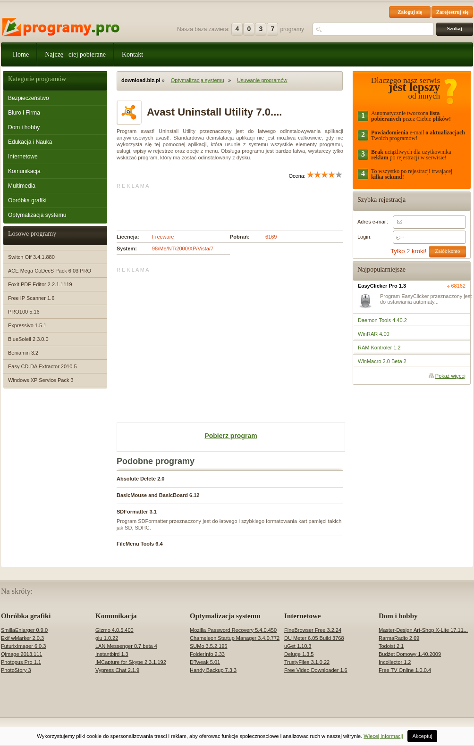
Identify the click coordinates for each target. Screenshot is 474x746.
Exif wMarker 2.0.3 (22, 638)
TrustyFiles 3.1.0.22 (307, 662)
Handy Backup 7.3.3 (213, 670)
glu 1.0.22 (106, 638)
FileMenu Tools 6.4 (140, 544)
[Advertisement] (227, 203)
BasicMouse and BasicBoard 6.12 (158, 495)
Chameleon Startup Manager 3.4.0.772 (234, 638)
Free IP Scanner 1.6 (31, 298)
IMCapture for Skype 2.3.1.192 (130, 662)
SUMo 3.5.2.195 (209, 646)
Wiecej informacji (383, 736)
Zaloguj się (410, 12)
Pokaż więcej (450, 376)
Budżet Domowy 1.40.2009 (410, 654)
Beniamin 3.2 (23, 353)
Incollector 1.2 (395, 662)
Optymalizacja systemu (37, 215)
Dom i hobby (24, 127)
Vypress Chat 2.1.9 (117, 670)
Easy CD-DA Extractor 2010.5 (42, 366)
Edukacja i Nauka (30, 142)
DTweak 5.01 (205, 662)
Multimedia (21, 185)
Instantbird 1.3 (111, 654)
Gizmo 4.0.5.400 (114, 630)
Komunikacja (24, 171)
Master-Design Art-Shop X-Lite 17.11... (423, 630)
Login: (364, 237)
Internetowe (23, 156)
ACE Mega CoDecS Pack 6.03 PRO (49, 271)
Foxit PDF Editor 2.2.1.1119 (40, 284)
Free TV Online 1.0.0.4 (405, 670)
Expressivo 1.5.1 (27, 325)
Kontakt (132, 54)
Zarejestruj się (452, 12)
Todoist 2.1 (391, 646)
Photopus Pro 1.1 (21, 662)
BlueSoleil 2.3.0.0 (28, 339)
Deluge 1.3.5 (298, 654)
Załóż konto (447, 251)
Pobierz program (230, 435)
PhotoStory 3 (16, 670)
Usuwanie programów (262, 80)
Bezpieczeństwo (28, 98)
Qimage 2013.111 (21, 654)
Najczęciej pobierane (75, 54)
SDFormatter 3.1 (137, 511)
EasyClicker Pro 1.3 (382, 286)
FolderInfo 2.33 (207, 654)
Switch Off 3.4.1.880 (31, 257)
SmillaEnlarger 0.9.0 (24, 630)
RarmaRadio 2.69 (399, 638)
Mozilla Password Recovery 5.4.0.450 (233, 630)
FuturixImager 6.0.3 (23, 646)
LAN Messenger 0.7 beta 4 (126, 646)
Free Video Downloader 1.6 (315, 670)
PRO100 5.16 (24, 312)
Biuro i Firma (24, 112)
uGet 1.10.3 (298, 646)
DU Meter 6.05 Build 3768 (314, 638)
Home (21, 54)
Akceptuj (422, 736)
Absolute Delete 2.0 (140, 478)
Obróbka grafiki (27, 200)
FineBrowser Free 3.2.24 (312, 630)
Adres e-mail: (372, 221)
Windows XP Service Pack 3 (41, 380)
